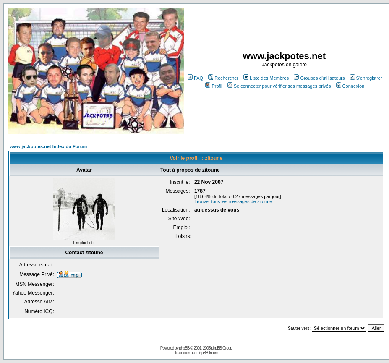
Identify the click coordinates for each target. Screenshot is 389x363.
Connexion (350, 86)
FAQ (195, 78)
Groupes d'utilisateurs (319, 78)
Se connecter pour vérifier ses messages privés (279, 86)
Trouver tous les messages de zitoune (233, 201)
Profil (213, 86)
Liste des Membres (266, 78)
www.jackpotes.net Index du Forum (48, 146)
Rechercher (223, 78)
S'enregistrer (366, 78)
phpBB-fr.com (208, 352)
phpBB (184, 348)
